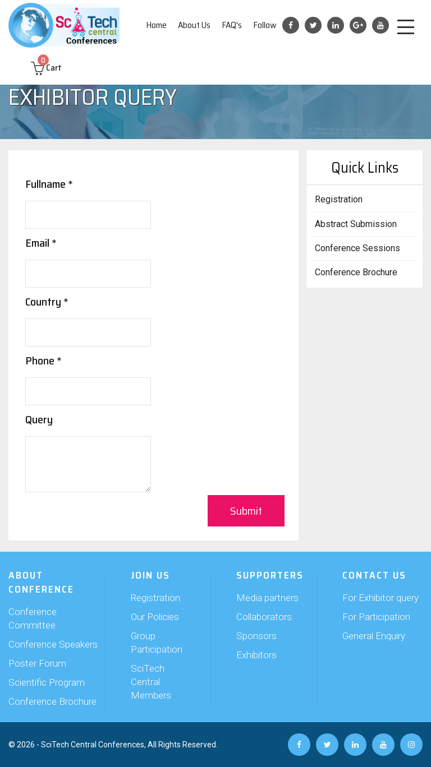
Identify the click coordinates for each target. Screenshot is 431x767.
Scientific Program (46, 682)
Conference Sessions (357, 248)
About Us (194, 25)
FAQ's (232, 25)
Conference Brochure (356, 272)
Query (39, 419)
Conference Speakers (53, 644)
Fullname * (49, 183)
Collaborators (264, 616)
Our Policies (155, 616)
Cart (46, 68)
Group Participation (156, 642)
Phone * (43, 360)
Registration (339, 199)
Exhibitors (256, 654)
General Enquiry (373, 635)
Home (156, 25)
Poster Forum (37, 663)
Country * (46, 301)
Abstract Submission (356, 224)
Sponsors (256, 635)
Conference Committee (32, 618)
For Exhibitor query (380, 597)
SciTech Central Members (151, 682)
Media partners (267, 597)
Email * (41, 242)
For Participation (376, 616)
